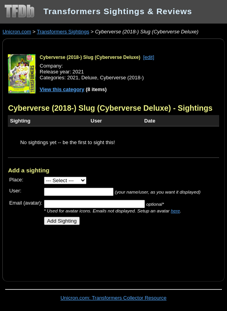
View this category (62, 89)
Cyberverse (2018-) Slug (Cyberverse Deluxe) (90, 57)
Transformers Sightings (63, 32)
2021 (73, 77)
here (175, 210)
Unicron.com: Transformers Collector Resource (113, 298)
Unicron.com (16, 32)
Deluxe (89, 77)
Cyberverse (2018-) (122, 77)
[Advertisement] (100, 250)
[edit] (148, 57)
